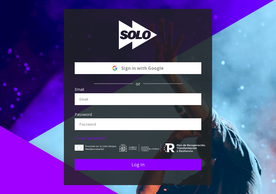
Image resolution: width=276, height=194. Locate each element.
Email (79, 89)
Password (83, 114)
